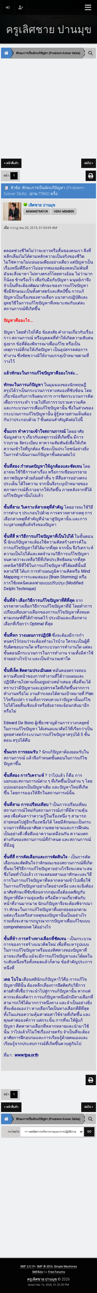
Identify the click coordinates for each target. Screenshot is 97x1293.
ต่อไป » (88, 163)
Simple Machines (65, 1266)
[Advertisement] (48, 109)
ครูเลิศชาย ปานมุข (42, 1279)
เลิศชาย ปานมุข (41, 205)
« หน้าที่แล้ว (11, 163)
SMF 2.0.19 (27, 1266)
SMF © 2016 (45, 1266)
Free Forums (56, 1272)
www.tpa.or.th (26, 1055)
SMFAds (37, 1272)
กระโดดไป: (14, 1131)
